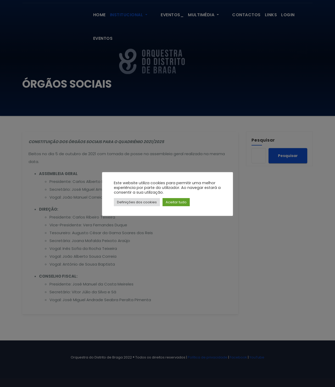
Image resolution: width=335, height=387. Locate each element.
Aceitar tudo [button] (176, 202)
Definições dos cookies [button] (137, 202)
